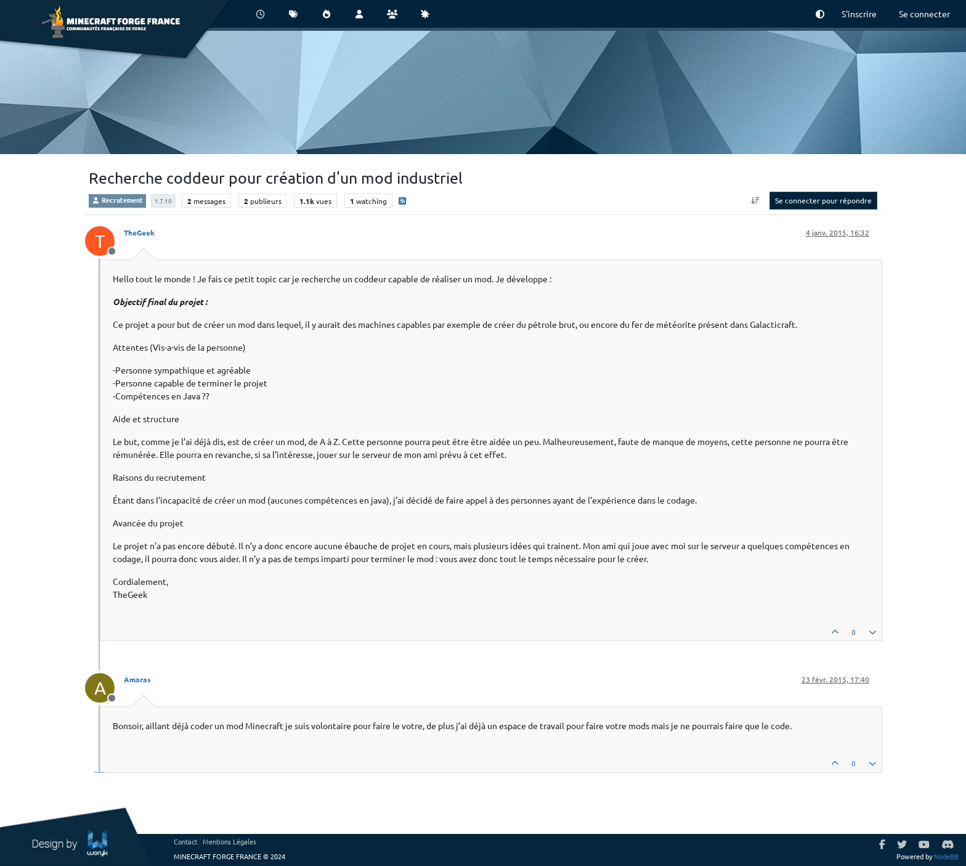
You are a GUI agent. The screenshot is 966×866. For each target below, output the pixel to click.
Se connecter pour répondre (823, 200)
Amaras (137, 679)
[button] (820, 13)
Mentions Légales (229, 841)
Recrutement (117, 200)
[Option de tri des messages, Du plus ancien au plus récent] (755, 200)
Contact (185, 841)
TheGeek (139, 232)
